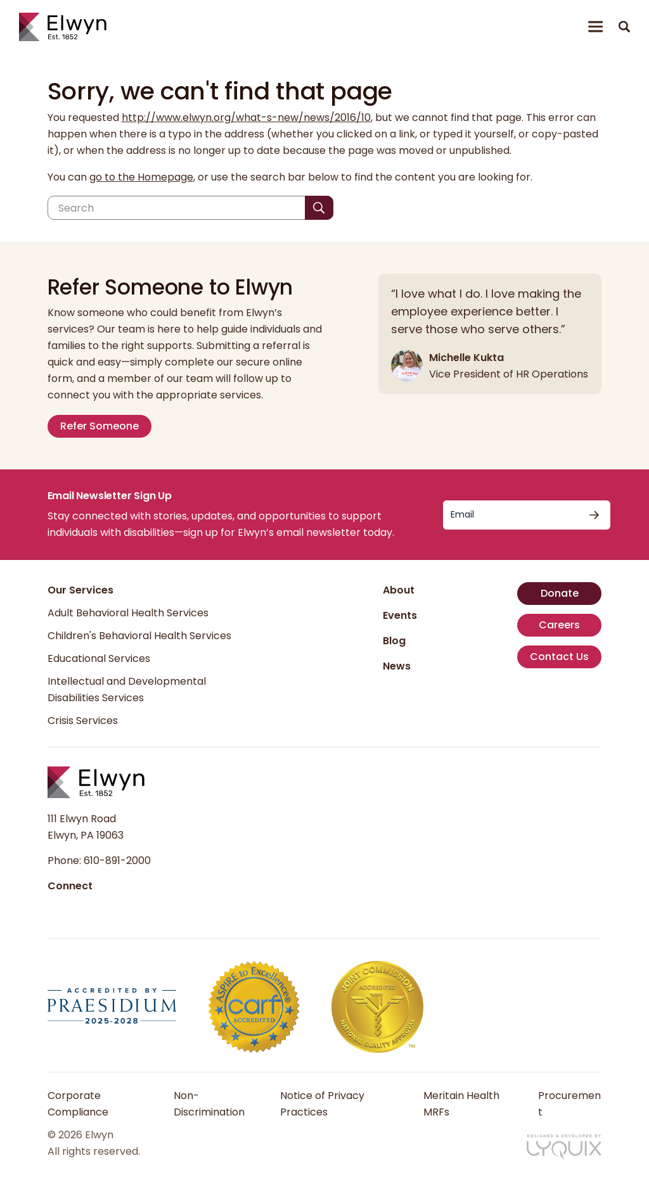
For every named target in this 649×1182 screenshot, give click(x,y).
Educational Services (99, 658)
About (398, 590)
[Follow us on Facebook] (56, 907)
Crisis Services (83, 720)
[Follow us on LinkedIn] (76, 907)
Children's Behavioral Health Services (139, 635)
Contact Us (559, 656)
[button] (624, 26)
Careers (559, 625)
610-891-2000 (117, 860)
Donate (560, 593)
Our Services (80, 590)
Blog (394, 640)
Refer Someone (99, 426)
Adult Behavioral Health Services (128, 613)
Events (400, 615)
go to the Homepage (141, 177)
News (397, 666)
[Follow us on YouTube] (116, 907)
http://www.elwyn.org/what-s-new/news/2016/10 (246, 117)
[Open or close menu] (595, 26)
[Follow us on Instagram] (96, 907)
